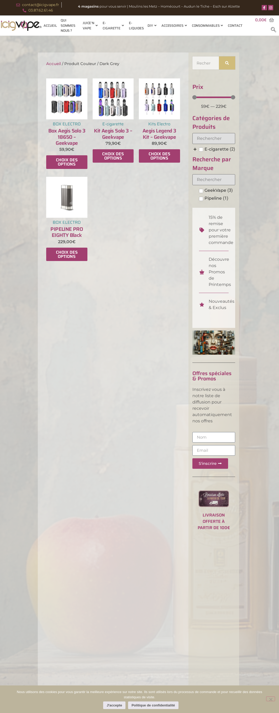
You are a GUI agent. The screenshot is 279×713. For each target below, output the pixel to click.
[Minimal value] (213, 97)
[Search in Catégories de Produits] (213, 138)
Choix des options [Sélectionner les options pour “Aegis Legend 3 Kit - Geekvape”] (159, 156)
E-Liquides (136, 25)
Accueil (50, 25)
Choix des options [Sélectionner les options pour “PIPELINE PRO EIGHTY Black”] (67, 254)
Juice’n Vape (90, 25)
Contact (235, 25)
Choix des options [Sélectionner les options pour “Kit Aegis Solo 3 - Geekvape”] (113, 156)
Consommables (207, 25)
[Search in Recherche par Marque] (213, 179)
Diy (152, 25)
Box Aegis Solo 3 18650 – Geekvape (66, 137)
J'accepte (114, 705)
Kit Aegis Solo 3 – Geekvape (113, 134)
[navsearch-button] (273, 30)
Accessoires (174, 25)
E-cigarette (113, 25)
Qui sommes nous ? (68, 26)
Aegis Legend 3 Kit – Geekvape (159, 134)
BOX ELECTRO (67, 124)
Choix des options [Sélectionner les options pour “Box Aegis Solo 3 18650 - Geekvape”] (67, 162)
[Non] (270, 698)
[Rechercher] (227, 63)
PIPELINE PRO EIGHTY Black (66, 232)
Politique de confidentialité (153, 705)
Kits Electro (159, 124)
